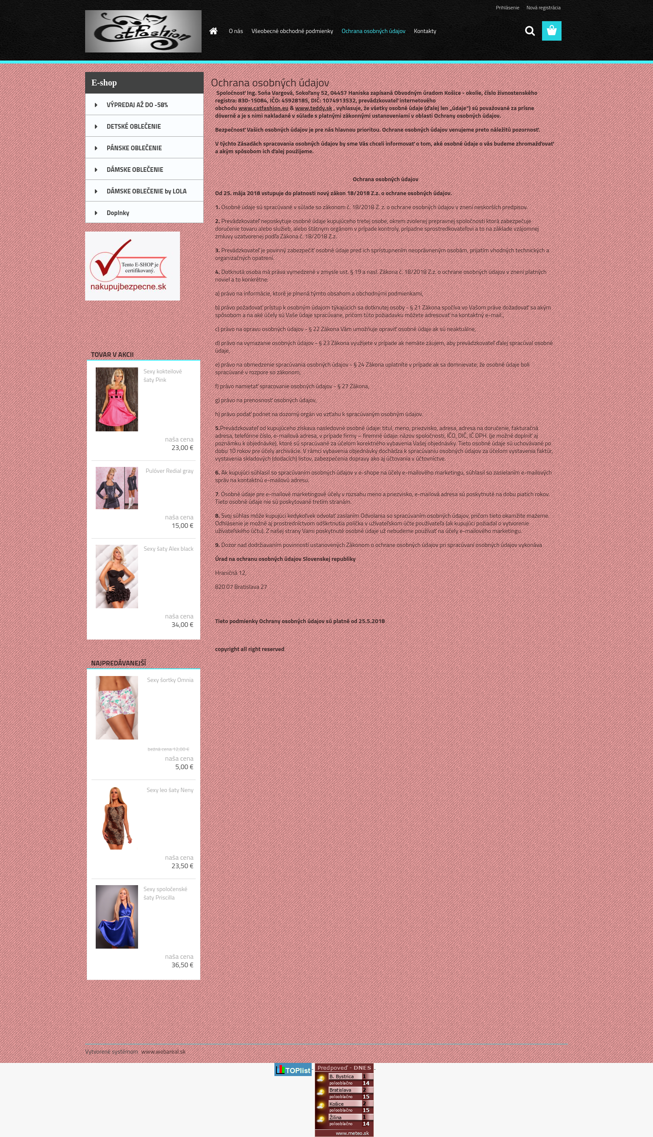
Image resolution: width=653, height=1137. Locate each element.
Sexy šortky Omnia (170, 680)
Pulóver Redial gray (170, 470)
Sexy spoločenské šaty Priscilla (165, 893)
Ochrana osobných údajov (374, 30)
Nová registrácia (543, 7)
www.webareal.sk (163, 1051)
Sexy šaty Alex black (169, 548)
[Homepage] (213, 31)
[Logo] (143, 31)
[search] (530, 31)
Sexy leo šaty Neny (170, 790)
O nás (236, 30)
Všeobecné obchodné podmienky (292, 30)
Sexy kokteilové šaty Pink (163, 375)
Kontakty (425, 30)
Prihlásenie (507, 7)
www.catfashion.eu (263, 107)
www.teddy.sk (313, 107)
